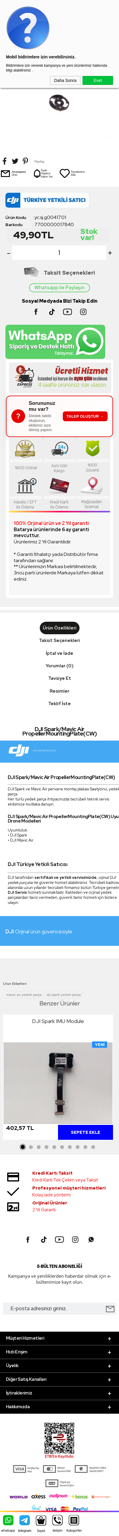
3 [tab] (39, 1147)
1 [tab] (23, 1147)
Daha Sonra (65, 80)
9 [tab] (85, 1147)
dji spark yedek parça (64, 994)
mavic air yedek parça (24, 994)
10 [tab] (93, 1147)
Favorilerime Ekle (72, 173)
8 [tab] (77, 1147)
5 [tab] (54, 1147)
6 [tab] (62, 1147)
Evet (98, 80)
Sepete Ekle (85, 1132)
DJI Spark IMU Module (58, 1021)
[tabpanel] (58, 1079)
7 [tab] (70, 1147)
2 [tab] (31, 1147)
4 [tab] (46, 1147)
